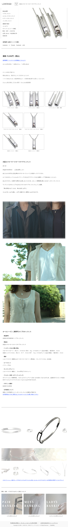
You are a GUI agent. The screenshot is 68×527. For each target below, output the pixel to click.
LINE (23, 45)
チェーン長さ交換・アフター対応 (11, 82)
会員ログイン (17, 64)
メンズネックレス (7, 20)
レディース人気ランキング (56, 516)
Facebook (18, 45)
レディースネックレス (8, 18)
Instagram (5, 45)
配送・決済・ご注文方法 (9, 31)
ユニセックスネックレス (9, 16)
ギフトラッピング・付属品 (9, 28)
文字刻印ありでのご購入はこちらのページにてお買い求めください (20, 394)
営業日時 (5, 35)
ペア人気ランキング (12, 516)
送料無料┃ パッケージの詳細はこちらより (14, 60)
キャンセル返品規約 (26, 82)
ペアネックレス (6, 13)
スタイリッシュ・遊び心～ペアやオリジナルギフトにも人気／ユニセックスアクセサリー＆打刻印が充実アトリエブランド (33, 480)
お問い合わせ (25, 64)
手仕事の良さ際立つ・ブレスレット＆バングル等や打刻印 (23, 523)
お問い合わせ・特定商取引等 (10, 33)
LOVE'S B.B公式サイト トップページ (49, 523)
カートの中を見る (7, 64)
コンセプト (5, 26)
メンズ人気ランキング (34, 516)
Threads (13, 45)
